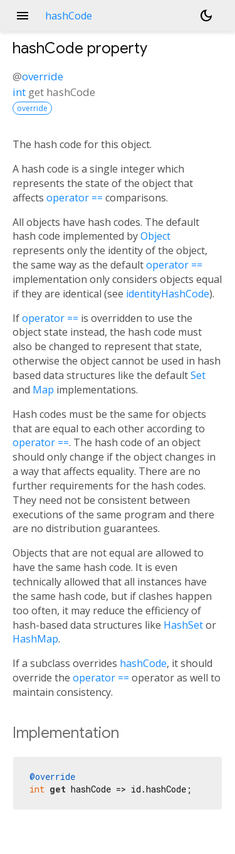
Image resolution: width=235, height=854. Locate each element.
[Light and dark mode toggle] (206, 16)
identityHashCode (167, 294)
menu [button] (22, 15)
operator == (74, 198)
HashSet (183, 625)
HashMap (35, 639)
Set (198, 375)
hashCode (143, 663)
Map (43, 390)
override (42, 76)
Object (155, 236)
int (19, 92)
